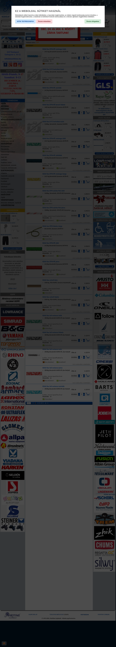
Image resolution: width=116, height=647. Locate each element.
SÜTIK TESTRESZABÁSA (25, 21)
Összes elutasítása (44, 21)
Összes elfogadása (92, 21)
